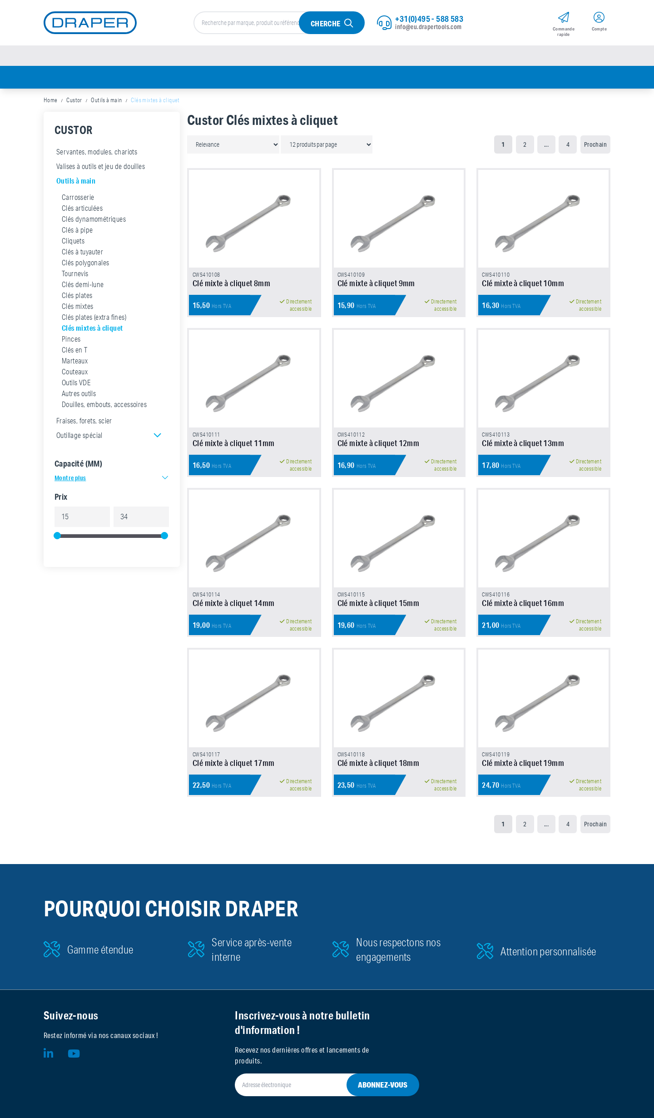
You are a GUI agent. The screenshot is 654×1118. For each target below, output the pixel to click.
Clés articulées (82, 208)
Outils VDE (76, 382)
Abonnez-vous (382, 1084)
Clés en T (75, 349)
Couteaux (75, 371)
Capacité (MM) (78, 463)
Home (51, 100)
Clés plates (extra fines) (94, 317)
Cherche (326, 23)
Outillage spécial (79, 435)
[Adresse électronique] (316, 1084)
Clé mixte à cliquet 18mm (378, 763)
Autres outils (79, 393)
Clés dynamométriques (94, 219)
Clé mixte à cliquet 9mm (376, 283)
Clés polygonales (85, 262)
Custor (74, 100)
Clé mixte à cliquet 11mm (234, 443)
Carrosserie (78, 197)
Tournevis (75, 273)
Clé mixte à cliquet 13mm (523, 443)
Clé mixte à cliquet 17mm (234, 763)
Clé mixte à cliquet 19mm (523, 763)
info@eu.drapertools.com (428, 27)
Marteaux (75, 360)
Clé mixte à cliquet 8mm (231, 283)
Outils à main (106, 100)
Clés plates (77, 295)
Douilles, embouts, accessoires (104, 404)
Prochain (595, 144)
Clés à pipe (77, 229)
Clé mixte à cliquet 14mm (234, 603)
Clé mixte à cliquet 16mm (523, 603)
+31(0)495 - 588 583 (429, 19)
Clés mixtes (77, 306)
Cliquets (73, 240)
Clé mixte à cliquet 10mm (523, 283)
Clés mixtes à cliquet (92, 328)
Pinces (71, 338)
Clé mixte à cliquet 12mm (378, 443)
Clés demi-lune (83, 284)
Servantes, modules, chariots (96, 151)
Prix (61, 497)
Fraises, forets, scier (84, 420)
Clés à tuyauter (82, 251)
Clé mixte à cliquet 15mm (378, 603)
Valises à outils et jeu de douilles (100, 166)
